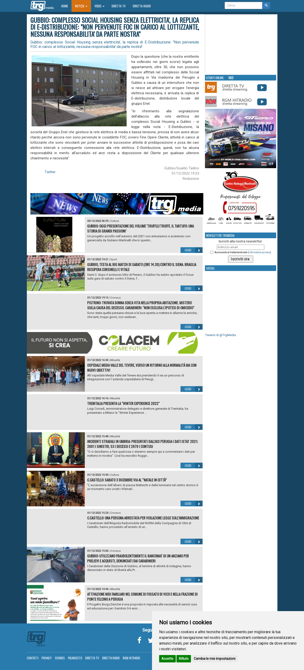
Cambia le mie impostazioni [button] (214, 658)
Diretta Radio (142, 6)
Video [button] (99, 6)
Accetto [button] (167, 658)
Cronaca (115, 297)
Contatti (32, 658)
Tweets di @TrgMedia (220, 335)
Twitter (50, 172)
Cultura (114, 221)
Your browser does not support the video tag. (240, 44)
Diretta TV (119, 6)
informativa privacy (259, 252)
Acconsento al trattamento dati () (242, 252)
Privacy (47, 658)
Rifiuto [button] (184, 658)
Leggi (194, 250)
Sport (113, 259)
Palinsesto (75, 658)
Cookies (60, 658)
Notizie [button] (81, 6)
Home (66, 5)
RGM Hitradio (131, 658)
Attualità (115, 360)
